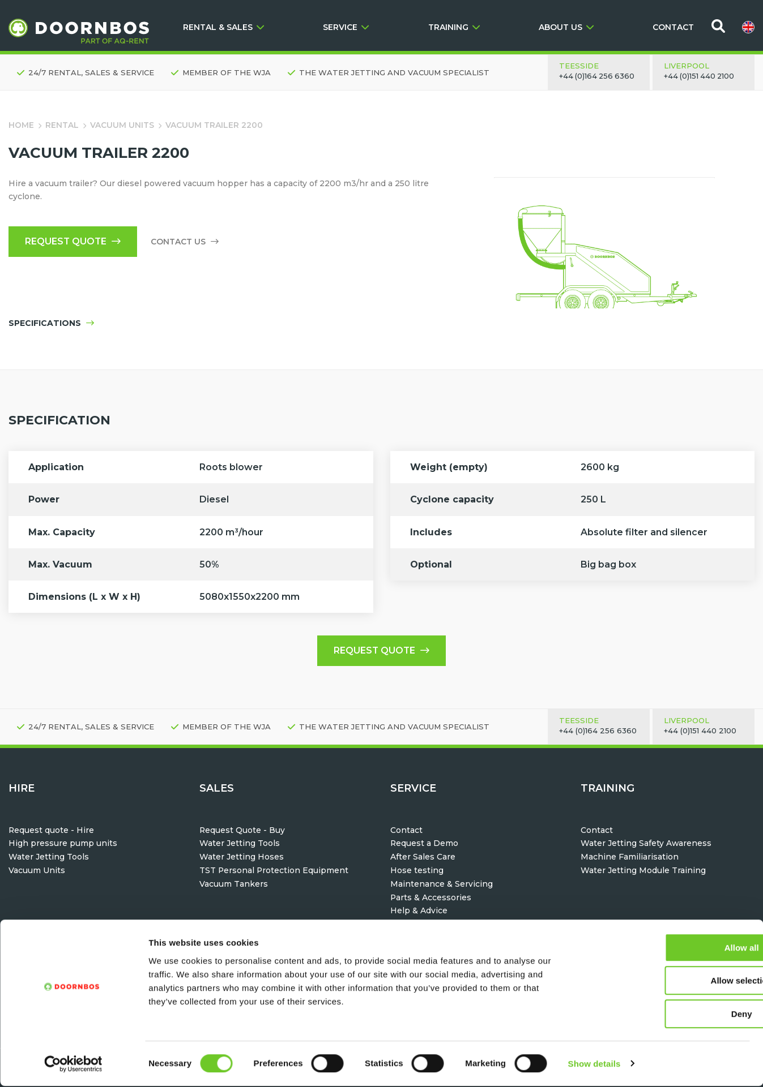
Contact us (187, 242)
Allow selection (668, 982)
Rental (62, 125)
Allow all (668, 948)
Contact (406, 831)
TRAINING (454, 27)
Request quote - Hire (51, 831)
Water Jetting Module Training (643, 871)
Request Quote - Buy (242, 831)
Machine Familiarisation (630, 857)
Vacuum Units (122, 125)
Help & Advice (418, 911)
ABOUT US (566, 27)
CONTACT (673, 27)
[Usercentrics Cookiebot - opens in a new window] (73, 1064)
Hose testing (417, 871)
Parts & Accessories (431, 898)
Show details (594, 1064)
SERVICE (346, 27)
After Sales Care (422, 857)
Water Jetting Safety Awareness (646, 844)
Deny (668, 1015)
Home (21, 125)
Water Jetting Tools (48, 857)
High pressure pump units (62, 844)
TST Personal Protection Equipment (274, 871)
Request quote (73, 242)
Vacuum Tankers (233, 884)
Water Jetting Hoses (241, 857)
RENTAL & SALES (223, 27)
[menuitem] (748, 27)
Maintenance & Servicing (441, 884)
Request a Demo (424, 844)
